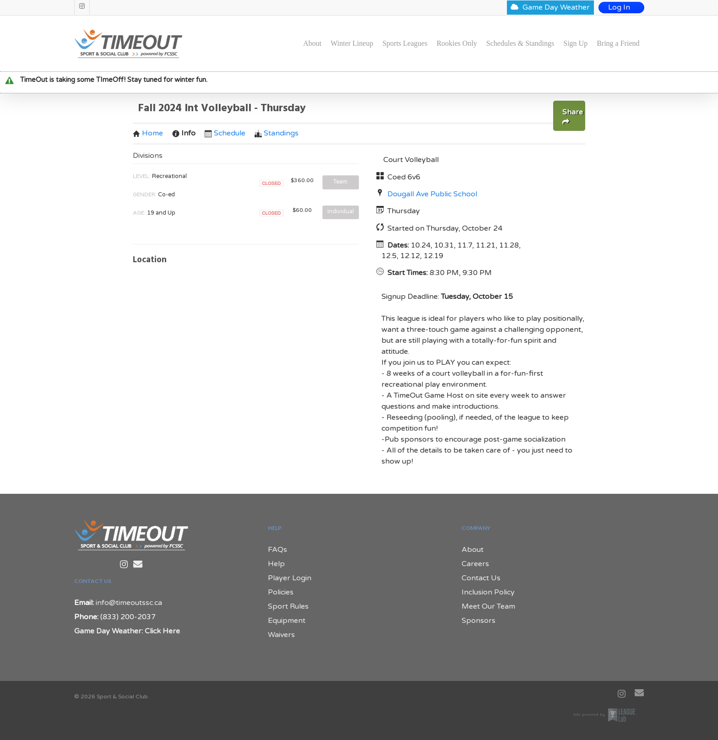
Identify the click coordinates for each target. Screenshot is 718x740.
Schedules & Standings (520, 43)
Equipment (286, 620)
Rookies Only (456, 43)
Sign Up (575, 43)
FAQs (277, 549)
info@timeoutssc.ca (129, 602)
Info (184, 133)
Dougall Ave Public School (432, 194)
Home (148, 133)
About (312, 43)
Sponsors (478, 620)
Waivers (281, 634)
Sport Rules (288, 606)
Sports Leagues (404, 43)
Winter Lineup (352, 43)
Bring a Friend (618, 43)
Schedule (225, 133)
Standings (277, 133)
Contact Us (481, 578)
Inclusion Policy (488, 592)
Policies (281, 592)
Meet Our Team (488, 606)
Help (276, 563)
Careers (475, 563)
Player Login (289, 578)
